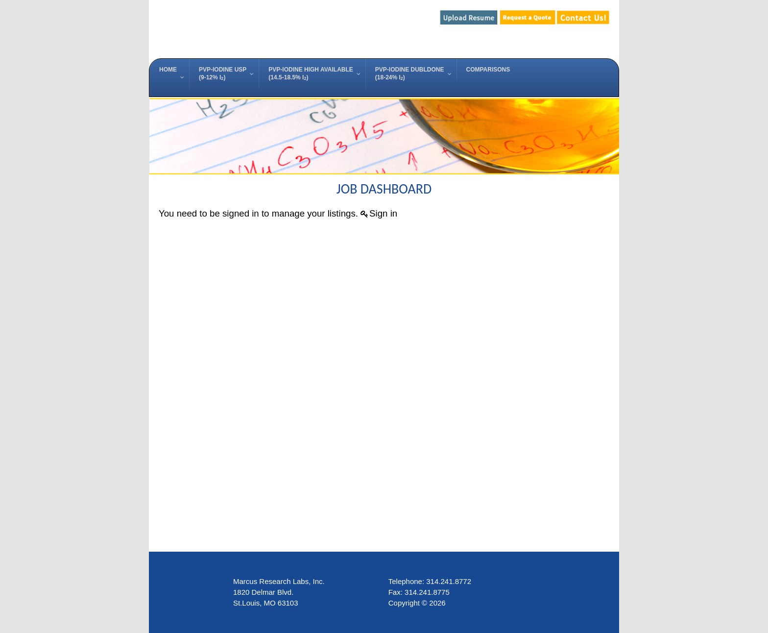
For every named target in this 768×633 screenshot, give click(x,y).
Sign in (383, 213)
